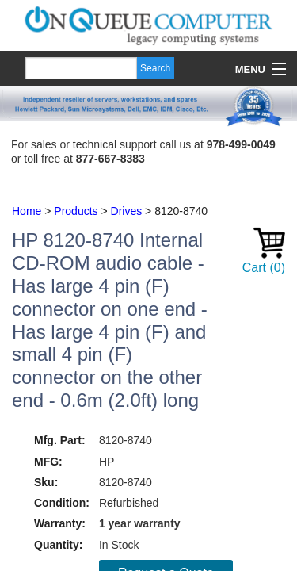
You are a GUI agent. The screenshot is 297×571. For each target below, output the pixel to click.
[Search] (81, 68)
